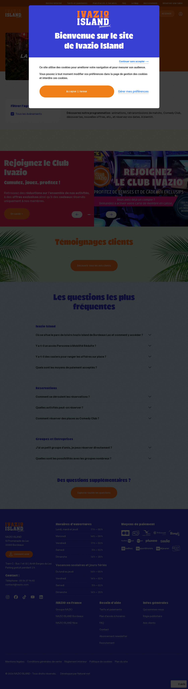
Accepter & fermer (76, 91)
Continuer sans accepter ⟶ (134, 61)
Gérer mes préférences (133, 91)
